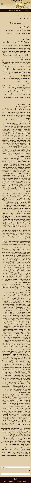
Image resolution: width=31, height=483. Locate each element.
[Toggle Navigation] (2, 4)
